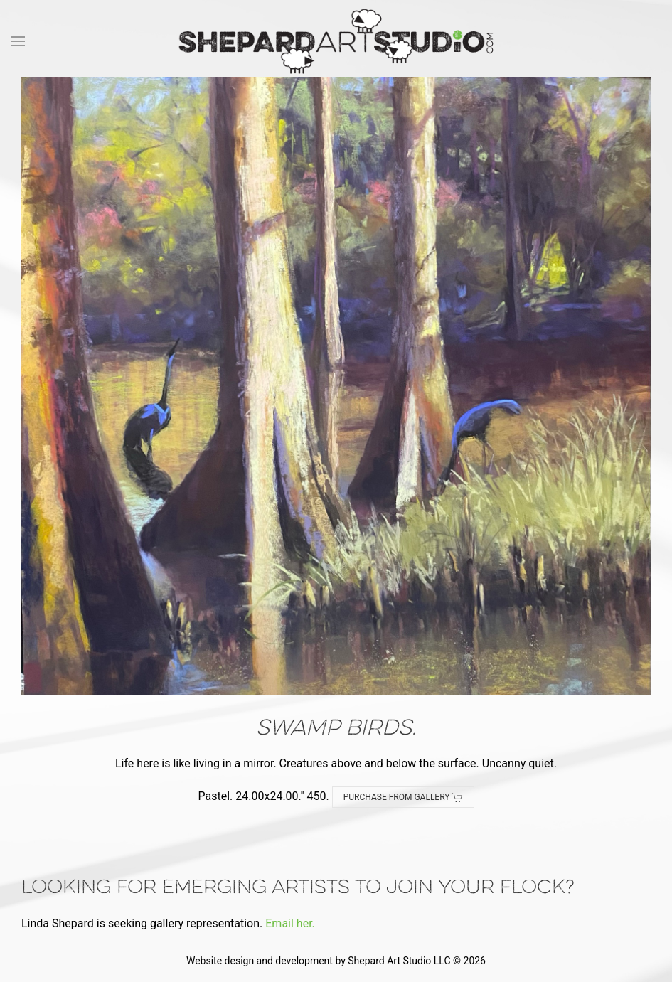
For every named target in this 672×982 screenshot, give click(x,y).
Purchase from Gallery (403, 797)
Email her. (290, 923)
